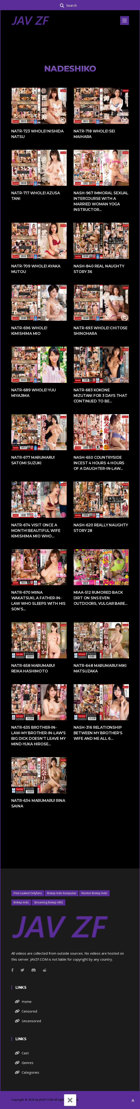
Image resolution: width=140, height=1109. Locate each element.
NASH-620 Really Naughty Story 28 (101, 528)
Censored (29, 1011)
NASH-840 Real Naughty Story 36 (99, 269)
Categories (30, 1072)
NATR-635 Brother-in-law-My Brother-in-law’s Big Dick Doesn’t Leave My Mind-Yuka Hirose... (38, 735)
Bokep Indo (21, 902)
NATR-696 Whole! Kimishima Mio (29, 331)
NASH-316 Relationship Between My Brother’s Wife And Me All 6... (98, 733)
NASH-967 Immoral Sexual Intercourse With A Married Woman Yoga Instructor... (101, 201)
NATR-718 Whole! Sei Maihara (94, 134)
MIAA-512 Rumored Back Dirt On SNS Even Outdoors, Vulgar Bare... (101, 598)
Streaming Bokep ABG (48, 902)
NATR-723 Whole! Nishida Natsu (37, 134)
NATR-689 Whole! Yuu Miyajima (33, 393)
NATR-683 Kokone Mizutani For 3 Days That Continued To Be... (100, 395)
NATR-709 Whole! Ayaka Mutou (35, 269)
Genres (27, 1062)
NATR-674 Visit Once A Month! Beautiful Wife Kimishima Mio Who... (35, 530)
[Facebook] (12, 970)
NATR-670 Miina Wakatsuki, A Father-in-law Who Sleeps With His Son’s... (38, 600)
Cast (25, 1053)
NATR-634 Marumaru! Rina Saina (38, 803)
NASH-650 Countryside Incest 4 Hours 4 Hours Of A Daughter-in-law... (99, 463)
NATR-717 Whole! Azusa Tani (35, 196)
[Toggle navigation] (124, 20)
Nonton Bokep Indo (94, 893)
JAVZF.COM (46, 1100)
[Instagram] (33, 970)
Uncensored (31, 1021)
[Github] (44, 970)
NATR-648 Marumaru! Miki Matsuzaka (100, 668)
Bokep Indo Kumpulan (61, 893)
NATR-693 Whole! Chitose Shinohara (101, 331)
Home (27, 1001)
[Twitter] (22, 970)
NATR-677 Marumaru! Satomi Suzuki (33, 460)
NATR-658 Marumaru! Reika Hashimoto (33, 668)
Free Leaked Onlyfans (28, 893)
